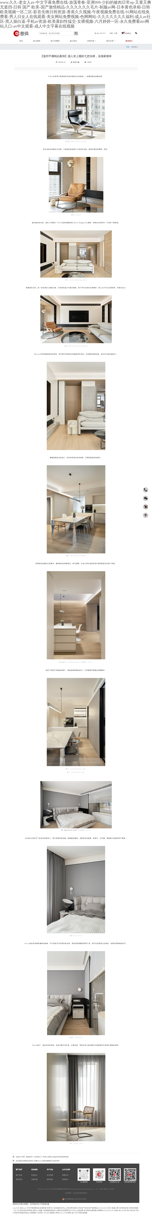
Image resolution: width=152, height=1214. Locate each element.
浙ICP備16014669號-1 (107, 1189)
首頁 (21, 41)
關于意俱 (19, 1175)
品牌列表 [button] (91, 41)
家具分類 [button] (110, 41)
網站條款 (50, 1179)
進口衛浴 (73, 41)
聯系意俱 (19, 1179)
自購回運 (34, 1179)
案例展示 (129, 41)
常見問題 (50, 1175)
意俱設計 (34, 1175)
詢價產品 (126, 33)
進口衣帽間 (55, 41)
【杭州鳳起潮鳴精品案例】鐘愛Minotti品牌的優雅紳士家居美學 (37, 1161)
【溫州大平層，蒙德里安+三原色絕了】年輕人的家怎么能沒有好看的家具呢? (42, 1157)
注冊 (115, 33)
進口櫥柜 (36, 41)
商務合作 (65, 1175)
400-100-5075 (100, 33)
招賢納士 (65, 1179)
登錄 (111, 33)
